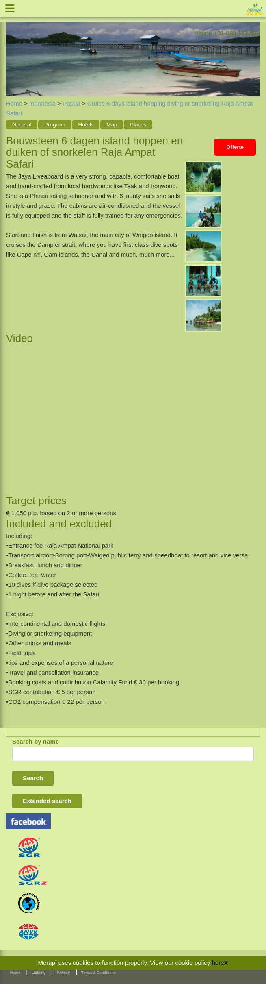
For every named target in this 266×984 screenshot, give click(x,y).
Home (14, 103)
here (218, 962)
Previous (12, 50)
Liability (38, 973)
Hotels (86, 125)
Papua (71, 103)
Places (138, 125)
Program (54, 125)
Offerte (235, 147)
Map (111, 125)
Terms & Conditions (98, 973)
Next (254, 50)
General (21, 125)
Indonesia (42, 103)
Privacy (63, 973)
